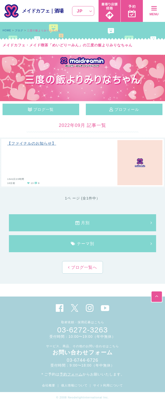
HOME (7, 30)
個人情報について (74, 385)
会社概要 (48, 385)
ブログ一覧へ (83, 267)
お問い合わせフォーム (82, 352)
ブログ (19, 30)
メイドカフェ (36, 11)
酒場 (58, 11)
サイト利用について (108, 385)
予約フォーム (71, 374)
